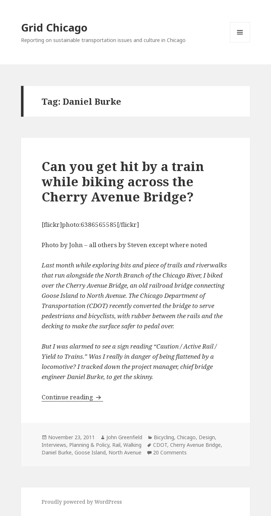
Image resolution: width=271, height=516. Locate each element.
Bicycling (164, 437)
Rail (116, 444)
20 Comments (170, 452)
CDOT (160, 444)
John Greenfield (124, 437)
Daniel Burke (57, 452)
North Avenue (125, 452)
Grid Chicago (54, 27)
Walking (132, 444)
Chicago (186, 437)
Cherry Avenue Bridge (195, 444)
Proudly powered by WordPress (82, 501)
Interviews (54, 444)
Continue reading (72, 397)
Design (207, 437)
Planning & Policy (89, 444)
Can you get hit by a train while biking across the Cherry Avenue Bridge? (123, 181)
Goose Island (90, 452)
